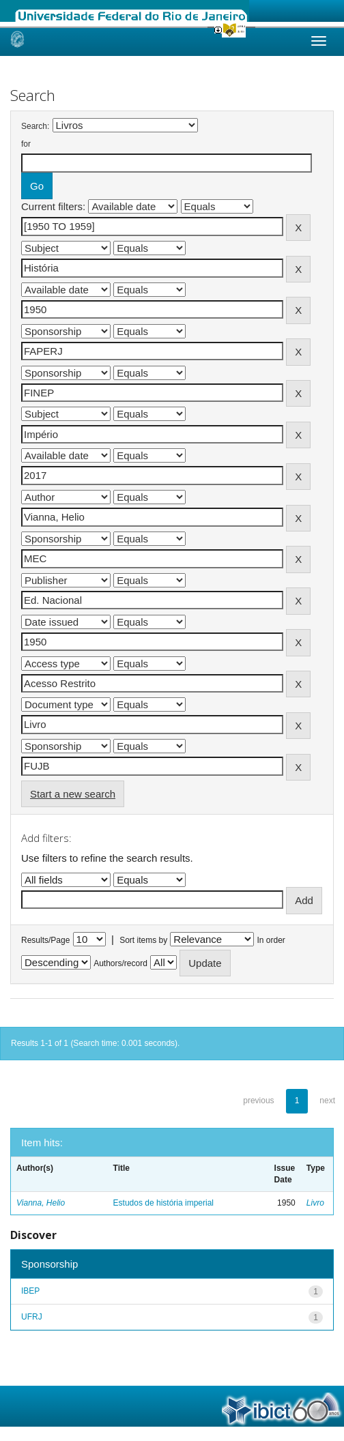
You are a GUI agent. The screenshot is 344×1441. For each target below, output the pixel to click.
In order (271, 940)
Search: (35, 126)
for (26, 144)
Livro (315, 1203)
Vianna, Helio (40, 1203)
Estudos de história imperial (163, 1203)
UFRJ (31, 1317)
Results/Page (45, 940)
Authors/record (120, 963)
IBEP (30, 1291)
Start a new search (72, 794)
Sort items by (143, 940)
